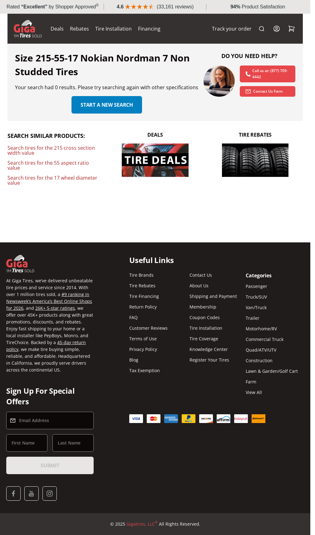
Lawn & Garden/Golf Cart (272, 371)
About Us (199, 286)
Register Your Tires (209, 360)
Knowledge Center (208, 349)
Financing (149, 28)
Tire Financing (144, 296)
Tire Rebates (142, 286)
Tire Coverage (203, 339)
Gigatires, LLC (142, 524)
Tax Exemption (144, 370)
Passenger (256, 286)
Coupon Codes (204, 317)
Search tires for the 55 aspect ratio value (48, 165)
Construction (259, 360)
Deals (57, 28)
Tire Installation (113, 28)
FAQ (133, 317)
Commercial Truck (264, 339)
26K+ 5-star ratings (55, 308)
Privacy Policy (143, 349)
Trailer (252, 318)
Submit (50, 465)
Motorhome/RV (261, 329)
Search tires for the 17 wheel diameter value (52, 180)
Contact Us (200, 275)
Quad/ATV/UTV (261, 350)
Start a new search (107, 104)
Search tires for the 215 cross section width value (51, 150)
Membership (202, 307)
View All (254, 392)
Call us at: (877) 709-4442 (266, 74)
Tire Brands (141, 275)
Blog (133, 360)
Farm (251, 382)
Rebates (79, 28)
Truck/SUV (256, 297)
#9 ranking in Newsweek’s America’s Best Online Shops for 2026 (49, 301)
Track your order (232, 28)
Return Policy (143, 307)
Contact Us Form (264, 91)
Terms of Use (143, 339)
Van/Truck (256, 307)
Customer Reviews (148, 328)
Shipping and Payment (213, 296)
